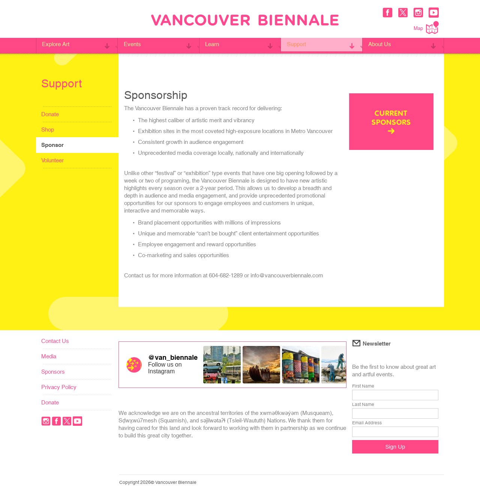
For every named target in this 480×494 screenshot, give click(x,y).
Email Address (367, 422)
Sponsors (53, 371)
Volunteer (52, 160)
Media (48, 356)
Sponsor (52, 145)
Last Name (363, 404)
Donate (50, 114)
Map (426, 27)
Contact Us (55, 341)
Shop (47, 129)
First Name (363, 386)
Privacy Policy (58, 387)
